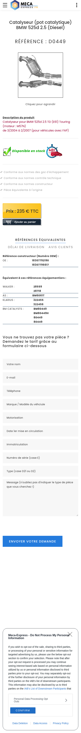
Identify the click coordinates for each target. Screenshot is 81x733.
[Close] (71, 635)
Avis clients (60, 247)
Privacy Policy (61, 723)
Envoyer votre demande (32, 541)
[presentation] (30, 523)
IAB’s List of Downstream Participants (45, 688)
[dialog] (40, 679)
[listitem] (40, 700)
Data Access (40, 723)
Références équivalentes (40, 239)
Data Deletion (20, 723)
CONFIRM (23, 710)
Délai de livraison (26, 247)
